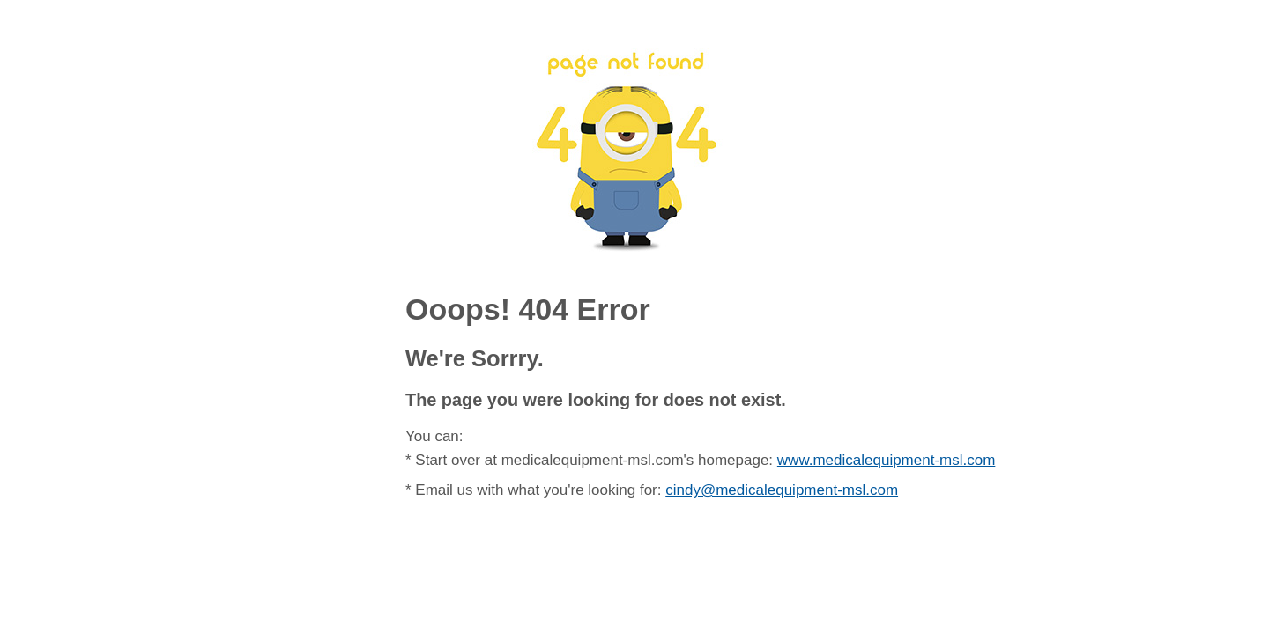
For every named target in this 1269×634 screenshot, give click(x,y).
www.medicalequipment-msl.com (886, 460)
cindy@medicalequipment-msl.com (781, 490)
